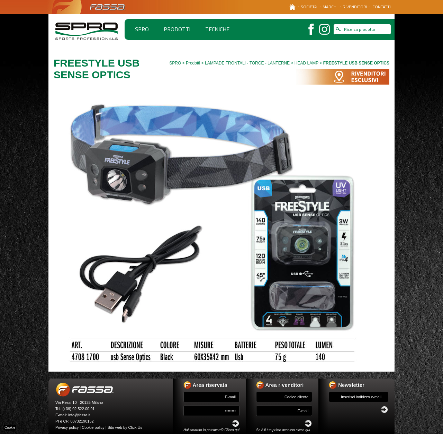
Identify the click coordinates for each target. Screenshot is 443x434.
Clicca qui (231, 430)
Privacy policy (67, 427)
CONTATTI (381, 6)
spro (142, 29)
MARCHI (330, 6)
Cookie (9, 427)
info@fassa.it (79, 415)
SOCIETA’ (309, 6)
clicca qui (303, 430)
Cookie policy (93, 427)
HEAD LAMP (306, 63)
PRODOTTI (177, 29)
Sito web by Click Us (125, 427)
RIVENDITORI (355, 6)
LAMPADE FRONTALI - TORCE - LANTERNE (247, 63)
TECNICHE (217, 29)
